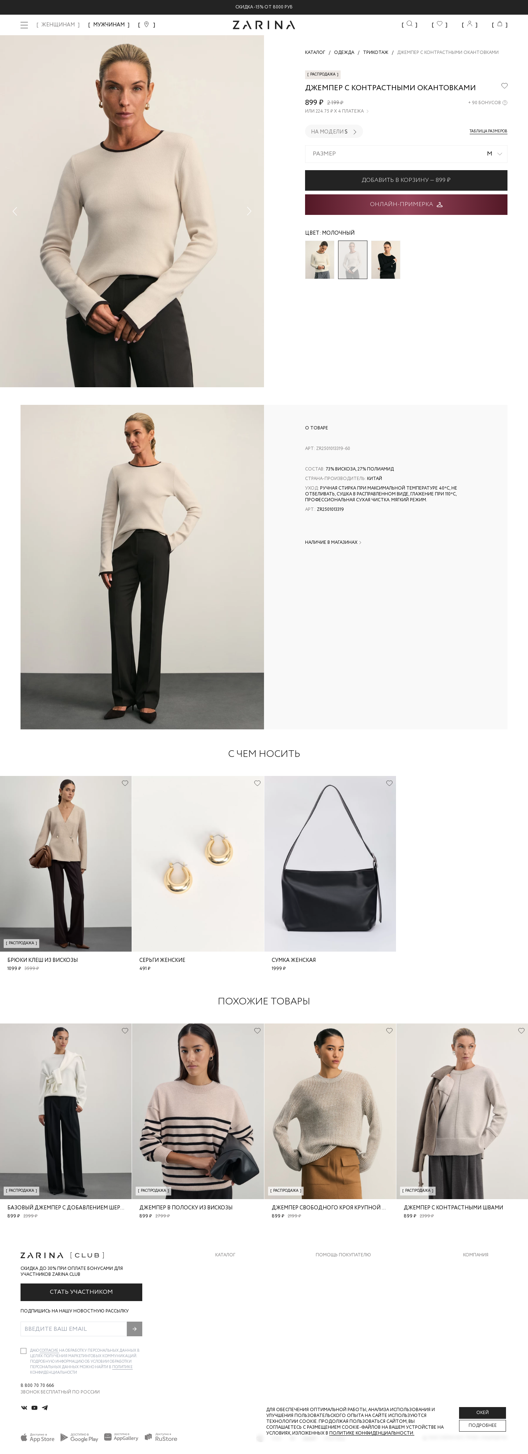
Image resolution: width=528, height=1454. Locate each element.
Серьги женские (162, 960)
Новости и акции (485, 1310)
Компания (475, 1255)
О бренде (474, 1266)
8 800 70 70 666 (37, 1386)
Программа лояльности (346, 1310)
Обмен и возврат (336, 1281)
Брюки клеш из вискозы (42, 960)
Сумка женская (294, 960)
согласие (49, 1351)
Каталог (225, 1255)
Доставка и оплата (340, 1266)
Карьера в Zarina (482, 1281)
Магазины (475, 1325)
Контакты (475, 1296)
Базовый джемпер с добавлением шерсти (69, 1208)
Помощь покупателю (343, 1255)
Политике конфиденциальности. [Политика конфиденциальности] (371, 1433)
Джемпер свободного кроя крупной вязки (335, 1208)
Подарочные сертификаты (349, 1325)
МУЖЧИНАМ (109, 25)
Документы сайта (338, 1340)
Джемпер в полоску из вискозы (185, 1208)
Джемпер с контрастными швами (453, 1208)
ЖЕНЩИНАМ (58, 25)
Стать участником (81, 1292)
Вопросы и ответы (340, 1296)
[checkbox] (23, 1351)
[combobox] (406, 154)
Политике (122, 1367)
